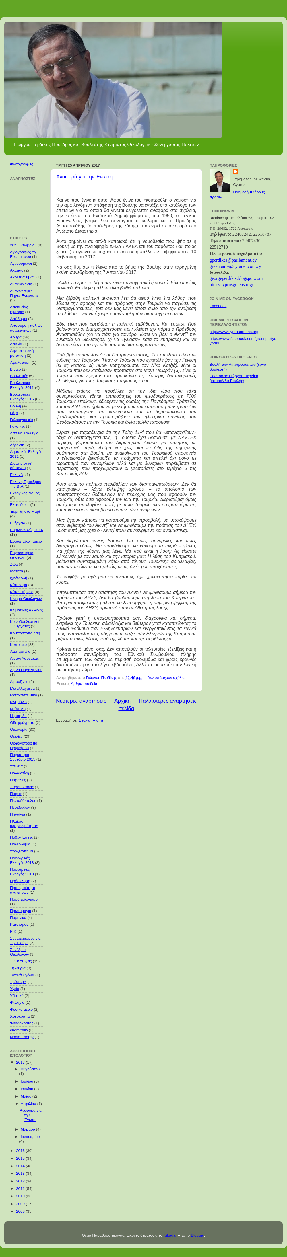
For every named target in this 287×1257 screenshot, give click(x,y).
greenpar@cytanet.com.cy (235, 266)
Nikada (169, 1235)
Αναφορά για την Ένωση (84, 177)
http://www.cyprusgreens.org (234, 332)
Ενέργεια (17, 523)
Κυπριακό (18, 644)
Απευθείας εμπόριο (19, 309)
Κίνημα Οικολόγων (26, 599)
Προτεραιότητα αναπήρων (22, 890)
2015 (21, 1158)
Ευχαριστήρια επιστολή (21, 555)
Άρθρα (76, 683)
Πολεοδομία (20, 844)
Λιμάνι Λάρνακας (24, 658)
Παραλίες (18, 780)
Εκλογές (17, 475)
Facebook (218, 306)
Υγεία (14, 989)
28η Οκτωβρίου (23, 245)
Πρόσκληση (20, 881)
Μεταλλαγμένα (22, 688)
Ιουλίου (27, 1081)
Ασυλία (16, 344)
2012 (21, 1181)
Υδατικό (17, 995)
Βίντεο (15, 369)
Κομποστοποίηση (25, 633)
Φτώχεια (17, 1002)
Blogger (197, 1235)
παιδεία (90, 683)
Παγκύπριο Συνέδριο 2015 (22, 757)
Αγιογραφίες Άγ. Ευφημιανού (23, 254)
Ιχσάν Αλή (18, 578)
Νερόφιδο (18, 716)
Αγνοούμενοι (21, 263)
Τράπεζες (18, 982)
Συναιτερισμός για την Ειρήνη (25, 940)
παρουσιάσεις (22, 787)
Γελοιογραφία (21, 420)
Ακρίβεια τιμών (22, 277)
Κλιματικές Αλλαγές (26, 610)
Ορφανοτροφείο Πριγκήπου (23, 745)
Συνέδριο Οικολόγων (19, 952)
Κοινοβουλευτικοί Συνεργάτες (24, 623)
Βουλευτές (19, 376)
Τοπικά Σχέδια (22, 975)
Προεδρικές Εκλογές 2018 (22, 871)
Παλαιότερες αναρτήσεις (168, 701)
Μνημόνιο (18, 702)
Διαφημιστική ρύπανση (21, 465)
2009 (21, 1204)
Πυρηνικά (18, 917)
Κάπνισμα (18, 585)
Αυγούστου (30, 1069)
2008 (21, 1211)
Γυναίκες (17, 426)
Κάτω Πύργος (22, 592)
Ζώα (14, 564)
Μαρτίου (28, 1129)
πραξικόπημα (21, 851)
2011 (21, 1188)
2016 (21, 1151)
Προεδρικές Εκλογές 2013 (22, 860)
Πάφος (16, 794)
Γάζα (14, 413)
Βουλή (15, 406)
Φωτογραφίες (21, 164)
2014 (21, 1166)
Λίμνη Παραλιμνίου (26, 670)
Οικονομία (18, 729)
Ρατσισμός (19, 924)
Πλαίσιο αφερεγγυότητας (24, 823)
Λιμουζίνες (19, 681)
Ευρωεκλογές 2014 (26, 530)
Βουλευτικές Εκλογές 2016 (22, 396)
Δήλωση (17, 445)
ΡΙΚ (13, 931)
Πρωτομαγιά (20, 911)
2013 (21, 1173)
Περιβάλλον (20, 807)
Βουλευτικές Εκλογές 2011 (22, 385)
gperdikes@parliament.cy (233, 260)
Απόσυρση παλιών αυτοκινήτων (26, 327)
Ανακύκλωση (21, 284)
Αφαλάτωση (20, 362)
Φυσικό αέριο (21, 1009)
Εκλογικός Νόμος (25, 493)
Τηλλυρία (18, 968)
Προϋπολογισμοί (24, 899)
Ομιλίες (16, 736)
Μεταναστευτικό (23, 695)
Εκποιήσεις (19, 504)
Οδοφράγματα (22, 722)
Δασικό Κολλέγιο (24, 433)
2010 (21, 1196)
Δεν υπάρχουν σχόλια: (167, 677)
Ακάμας (16, 270)
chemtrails (19, 1030)
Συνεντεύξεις (21, 961)
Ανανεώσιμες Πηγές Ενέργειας (24, 293)
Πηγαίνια (17, 814)
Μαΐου (26, 1096)
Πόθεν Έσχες (21, 837)
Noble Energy (22, 1037)
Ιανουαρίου (30, 1137)
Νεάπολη (18, 709)
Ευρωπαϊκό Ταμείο (26, 541)
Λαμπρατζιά (20, 651)
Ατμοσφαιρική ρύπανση (22, 352)
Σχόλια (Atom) (91, 720)
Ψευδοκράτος (21, 1023)
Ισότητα (16, 571)
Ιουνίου (27, 1089)
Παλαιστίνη (19, 773)
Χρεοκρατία (20, 1016)
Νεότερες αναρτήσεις (81, 701)
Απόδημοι (18, 319)
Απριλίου (29, 1104)
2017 (21, 1062)
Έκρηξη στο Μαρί (25, 511)
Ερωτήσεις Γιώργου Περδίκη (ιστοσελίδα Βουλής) (234, 378)
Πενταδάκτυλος (23, 800)
